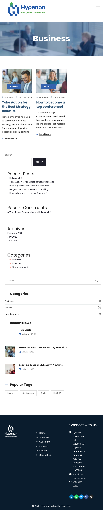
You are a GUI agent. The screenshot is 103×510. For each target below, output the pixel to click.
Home (42, 433)
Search (8, 154)
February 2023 (15, 233)
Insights (43, 450)
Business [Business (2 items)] (11, 393)
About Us (44, 437)
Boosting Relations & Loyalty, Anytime (29, 185)
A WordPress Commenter (21, 212)
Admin (10, 97)
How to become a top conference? (50, 105)
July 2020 (12, 236)
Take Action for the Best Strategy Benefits (16, 107)
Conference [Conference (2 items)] (28, 393)
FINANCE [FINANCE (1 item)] (57, 393)
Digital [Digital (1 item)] (44, 393)
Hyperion (44, 506)
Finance (16, 263)
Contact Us (45, 455)
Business (16, 259)
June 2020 (12, 240)
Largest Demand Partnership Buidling (28, 189)
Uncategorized (20, 267)
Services (43, 446)
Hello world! (15, 178)
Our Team (44, 441)
